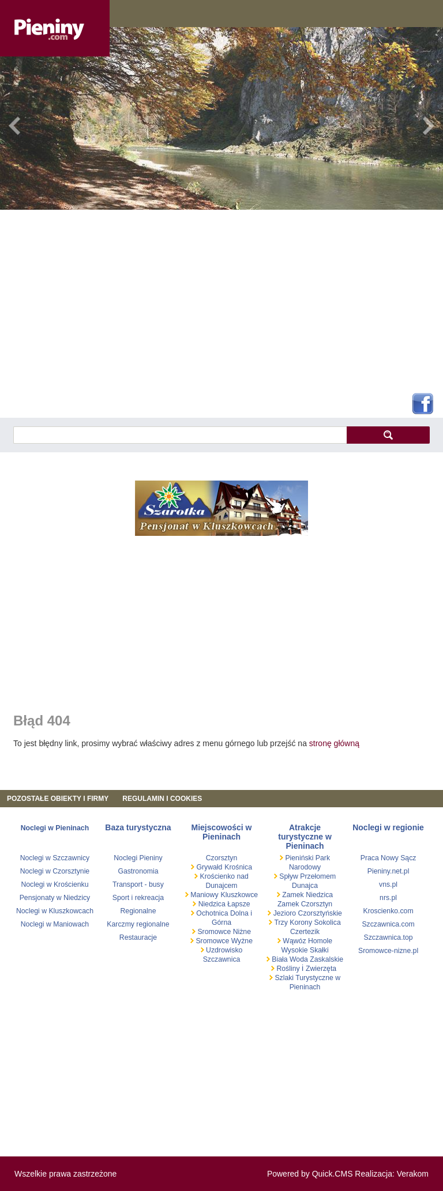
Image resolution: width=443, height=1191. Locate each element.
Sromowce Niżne (223, 932)
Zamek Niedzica (306, 895)
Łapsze (238, 904)
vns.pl (388, 884)
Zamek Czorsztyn (304, 904)
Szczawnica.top (388, 937)
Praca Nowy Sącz (388, 858)
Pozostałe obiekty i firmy (57, 799)
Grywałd (208, 867)
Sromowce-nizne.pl (388, 951)
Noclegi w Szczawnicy (55, 858)
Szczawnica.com (388, 924)
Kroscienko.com (388, 911)
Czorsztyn (221, 858)
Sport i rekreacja (138, 898)
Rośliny (288, 969)
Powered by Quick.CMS (310, 1173)
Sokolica (326, 922)
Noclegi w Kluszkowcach (54, 911)
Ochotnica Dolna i (223, 913)
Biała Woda (290, 959)
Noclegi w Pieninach (55, 828)
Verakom (413, 1173)
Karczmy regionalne (138, 924)
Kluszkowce (239, 895)
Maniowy (204, 895)
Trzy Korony (292, 922)
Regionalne (138, 911)
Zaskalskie (326, 959)
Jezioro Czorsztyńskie (306, 913)
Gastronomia (138, 871)
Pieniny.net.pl (388, 871)
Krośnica (238, 867)
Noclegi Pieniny (138, 858)
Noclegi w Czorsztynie (55, 871)
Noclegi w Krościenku (54, 884)
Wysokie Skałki (304, 950)
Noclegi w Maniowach (55, 924)
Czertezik (305, 932)
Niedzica (211, 904)
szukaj (388, 435)
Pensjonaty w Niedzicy (55, 898)
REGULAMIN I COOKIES (162, 799)
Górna (221, 922)
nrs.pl (388, 898)
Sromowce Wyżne (223, 941)
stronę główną (334, 743)
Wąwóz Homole (306, 941)
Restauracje (138, 937)
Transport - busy (138, 884)
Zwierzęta (321, 969)
